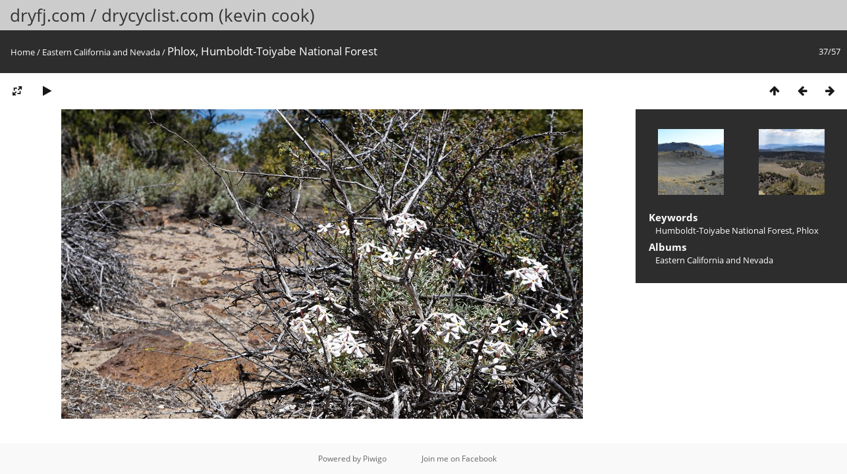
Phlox (807, 230)
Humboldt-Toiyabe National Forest (723, 230)
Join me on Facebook (459, 458)
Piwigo (375, 458)
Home (23, 52)
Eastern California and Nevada (101, 52)
